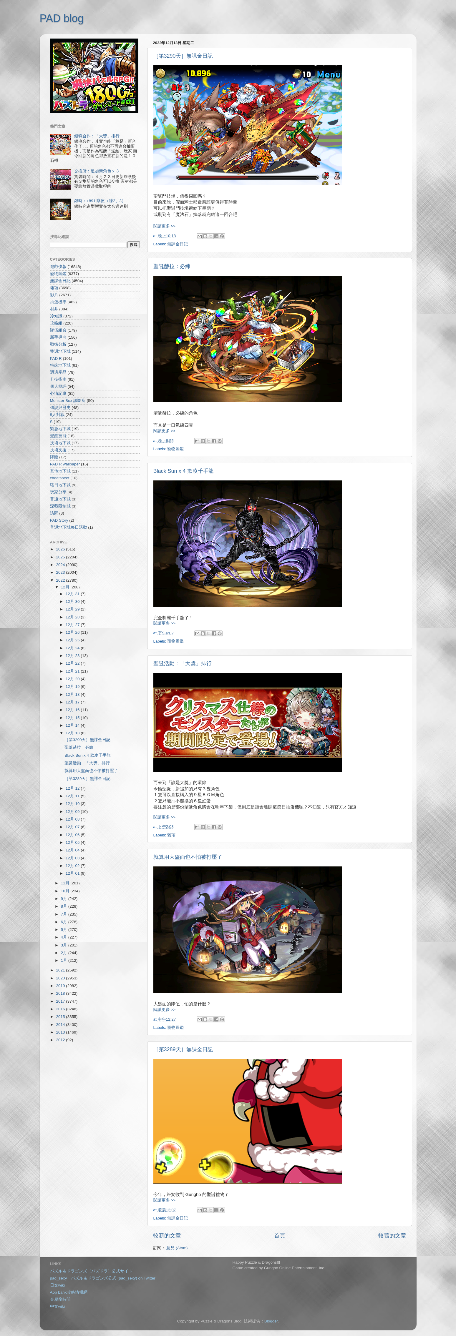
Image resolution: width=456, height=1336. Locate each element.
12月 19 (73, 686)
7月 (64, 914)
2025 (61, 557)
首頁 (279, 1235)
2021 (61, 970)
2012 (61, 1040)
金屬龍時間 (60, 1299)
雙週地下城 (60, 351)
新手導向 (58, 337)
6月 (64, 922)
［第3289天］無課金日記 (183, 1049)
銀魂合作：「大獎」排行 (97, 136)
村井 (54, 309)
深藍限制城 (60, 506)
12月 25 (73, 640)
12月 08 (73, 819)
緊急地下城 (60, 429)
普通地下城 (60, 499)
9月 (64, 898)
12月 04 (73, 850)
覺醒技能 (58, 436)
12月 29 (73, 609)
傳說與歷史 (60, 407)
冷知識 (56, 316)
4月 (64, 937)
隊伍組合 (58, 330)
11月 (66, 883)
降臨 (54, 457)
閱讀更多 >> (164, 226)
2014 (61, 1024)
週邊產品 (58, 372)
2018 (61, 993)
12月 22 (73, 663)
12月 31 (73, 594)
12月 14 (73, 725)
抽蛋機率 (58, 302)
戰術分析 (58, 344)
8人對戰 (57, 414)
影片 (54, 295)
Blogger (271, 1321)
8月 (64, 906)
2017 (61, 1001)
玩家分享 (58, 492)
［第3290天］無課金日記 (183, 56)
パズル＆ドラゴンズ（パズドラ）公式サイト (91, 1271)
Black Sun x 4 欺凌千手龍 (183, 471)
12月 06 (73, 835)
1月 (64, 960)
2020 (61, 978)
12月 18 (73, 694)
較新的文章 (167, 1235)
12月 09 (73, 811)
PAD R (56, 358)
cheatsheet (59, 478)
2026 (61, 549)
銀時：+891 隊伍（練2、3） (100, 201)
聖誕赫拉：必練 (171, 266)
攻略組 (56, 323)
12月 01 (73, 873)
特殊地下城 (60, 365)
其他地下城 (60, 471)
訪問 (54, 513)
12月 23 (73, 655)
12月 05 (73, 842)
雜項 (171, 835)
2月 (64, 953)
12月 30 (73, 601)
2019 (61, 986)
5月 (64, 929)
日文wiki (57, 1285)
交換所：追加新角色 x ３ (97, 171)
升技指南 (58, 379)
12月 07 (73, 827)
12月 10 (73, 803)
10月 (66, 891)
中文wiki (57, 1306)
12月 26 (73, 632)
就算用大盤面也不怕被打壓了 (187, 857)
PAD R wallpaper (65, 464)
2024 (61, 565)
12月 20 (73, 679)
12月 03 (73, 858)
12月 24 (73, 648)
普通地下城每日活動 (68, 527)
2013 (61, 1032)
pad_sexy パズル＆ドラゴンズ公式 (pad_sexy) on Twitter (102, 1278)
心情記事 (58, 393)
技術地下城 (60, 443)
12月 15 (73, 718)
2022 (61, 580)
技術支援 (58, 450)
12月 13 (73, 733)
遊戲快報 (58, 266)
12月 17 (73, 702)
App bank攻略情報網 (68, 1292)
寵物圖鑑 (175, 449)
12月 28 (73, 617)
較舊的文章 (392, 1235)
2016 (61, 1009)
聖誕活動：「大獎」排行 (182, 663)
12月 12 (73, 788)
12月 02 (73, 866)
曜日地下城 (60, 485)
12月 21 (73, 671)
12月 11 (73, 796)
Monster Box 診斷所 (68, 400)
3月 (64, 945)
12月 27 (73, 625)
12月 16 (73, 710)
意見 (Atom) (177, 1248)
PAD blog (62, 18)
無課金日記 (177, 244)
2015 (61, 1016)
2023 (61, 572)
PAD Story (59, 520)
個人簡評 (58, 386)
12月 (66, 587)
